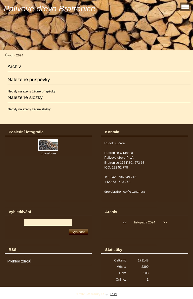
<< (124, 222)
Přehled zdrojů (19, 261)
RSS (113, 294)
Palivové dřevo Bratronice (49, 8)
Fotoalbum (48, 153)
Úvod (9, 55)
